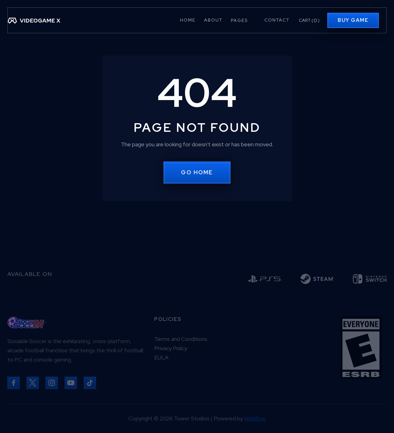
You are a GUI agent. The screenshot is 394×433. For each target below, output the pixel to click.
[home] (34, 20)
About (213, 20)
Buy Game (353, 20)
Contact (277, 20)
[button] (243, 20)
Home (187, 20)
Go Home (197, 172)
